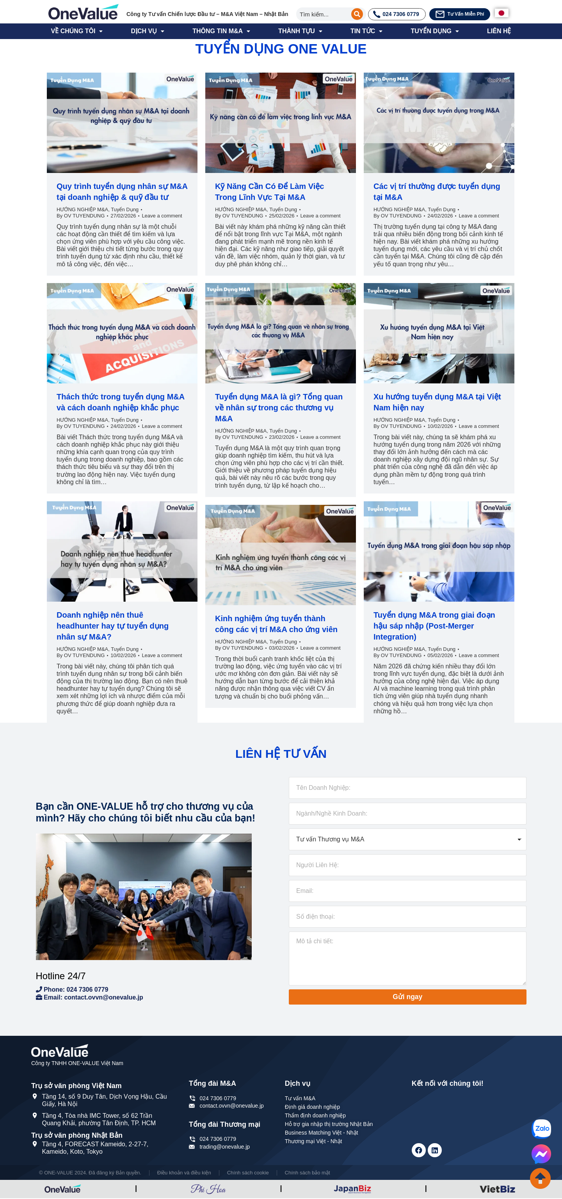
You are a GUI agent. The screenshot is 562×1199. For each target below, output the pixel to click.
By (81, 216)
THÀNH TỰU (300, 31)
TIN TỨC (366, 31)
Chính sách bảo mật (307, 1173)
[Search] (357, 14)
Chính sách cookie (248, 1173)
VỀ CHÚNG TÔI (77, 31)
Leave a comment (162, 216)
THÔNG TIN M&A (221, 31)
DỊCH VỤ (147, 31)
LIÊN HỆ (499, 31)
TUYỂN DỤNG (435, 31)
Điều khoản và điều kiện (184, 1173)
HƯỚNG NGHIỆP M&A (82, 209)
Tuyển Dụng (125, 209)
